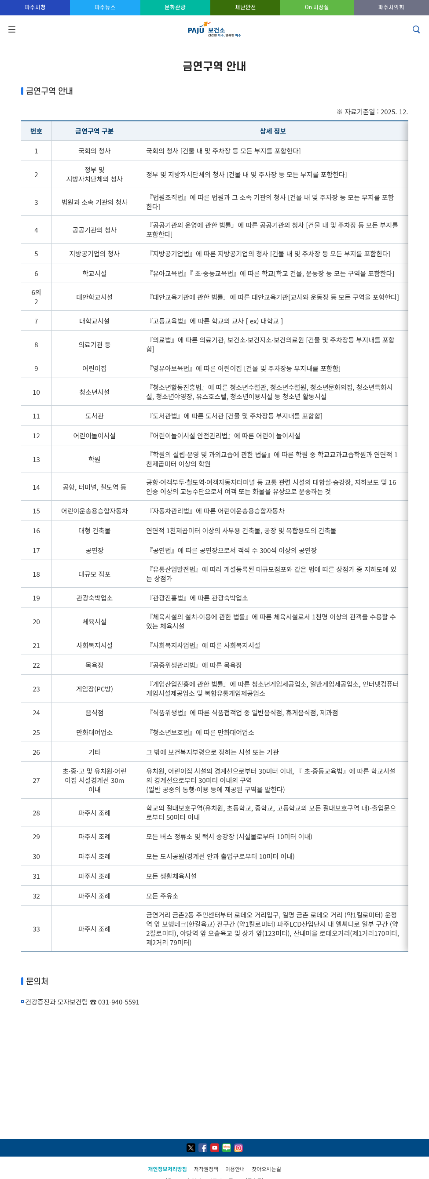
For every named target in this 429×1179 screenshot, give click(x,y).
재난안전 (245, 7)
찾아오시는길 (266, 1168)
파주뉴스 (105, 7)
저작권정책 (206, 1168)
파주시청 (35, 7)
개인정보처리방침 (167, 1168)
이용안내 (235, 1168)
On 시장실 (317, 7)
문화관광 (175, 7)
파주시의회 (391, 7)
